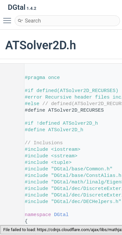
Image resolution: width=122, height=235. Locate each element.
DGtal (61, 215)
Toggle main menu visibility (8, 17)
